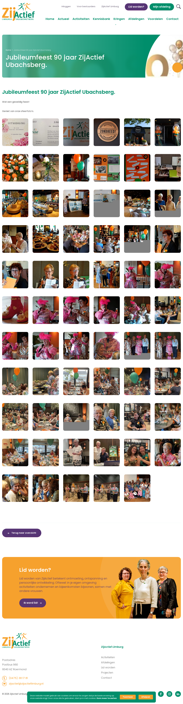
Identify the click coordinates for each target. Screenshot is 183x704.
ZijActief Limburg (110, 6)
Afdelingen (136, 19)
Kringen (119, 19)
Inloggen (66, 6)
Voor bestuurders (86, 6)
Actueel (63, 19)
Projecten (117, 672)
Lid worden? (136, 6)
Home (50, 19)
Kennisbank (101, 19)
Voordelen (155, 19)
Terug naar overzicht (23, 533)
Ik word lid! (18, 612)
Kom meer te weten (107, 698)
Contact (172, 19)
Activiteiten (80, 19)
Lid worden (118, 667)
